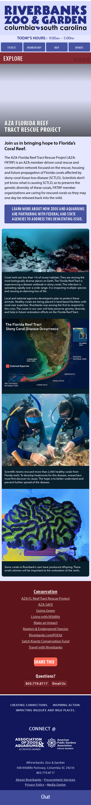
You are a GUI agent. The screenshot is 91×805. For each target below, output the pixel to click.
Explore (13, 58)
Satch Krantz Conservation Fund (45, 641)
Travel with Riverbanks (45, 647)
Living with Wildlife (45, 616)
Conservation (45, 591)
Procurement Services (59, 779)
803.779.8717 (37, 683)
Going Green (45, 610)
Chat (45, 796)
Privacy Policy (34, 784)
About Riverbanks (29, 779)
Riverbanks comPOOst (45, 635)
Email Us (59, 683)
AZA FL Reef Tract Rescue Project (45, 598)
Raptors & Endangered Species (45, 628)
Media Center (56, 784)
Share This (44, 661)
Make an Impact (46, 622)
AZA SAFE (45, 604)
